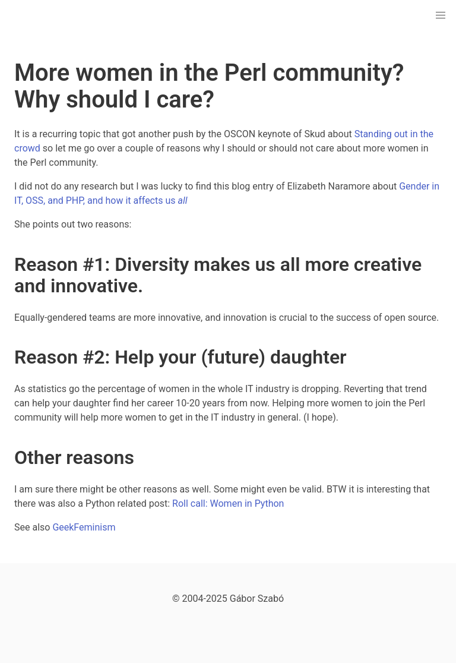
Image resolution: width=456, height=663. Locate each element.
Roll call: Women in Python (228, 503)
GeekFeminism (83, 527)
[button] (440, 15)
